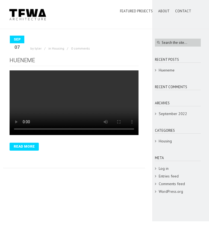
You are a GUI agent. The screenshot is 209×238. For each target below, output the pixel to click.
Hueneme (22, 60)
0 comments (80, 48)
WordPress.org (171, 191)
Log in (164, 168)
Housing (58, 48)
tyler (38, 48)
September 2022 (173, 113)
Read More (24, 146)
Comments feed (172, 183)
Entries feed (169, 176)
